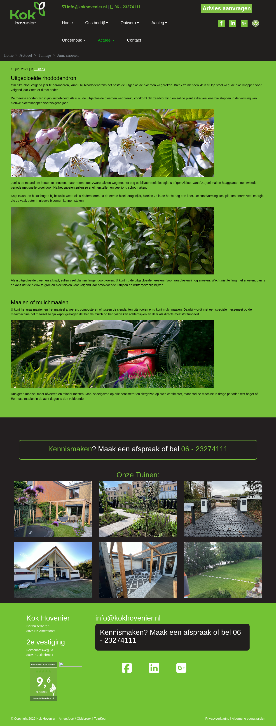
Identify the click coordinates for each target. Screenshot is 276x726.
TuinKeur (100, 718)
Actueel (25, 55)
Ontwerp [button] (128, 23)
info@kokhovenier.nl (87, 7)
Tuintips (44, 55)
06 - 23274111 (128, 7)
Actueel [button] (104, 40)
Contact (134, 40)
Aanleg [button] (157, 23)
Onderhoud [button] (72, 40)
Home (67, 23)
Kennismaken (70, 449)
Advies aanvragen (227, 8)
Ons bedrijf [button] (95, 23)
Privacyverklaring (217, 718)
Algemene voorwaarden (248, 718)
